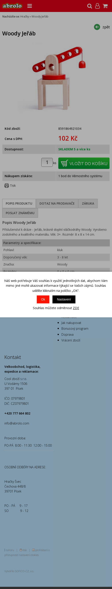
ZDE (76, 308)
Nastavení (64, 299)
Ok (43, 299)
